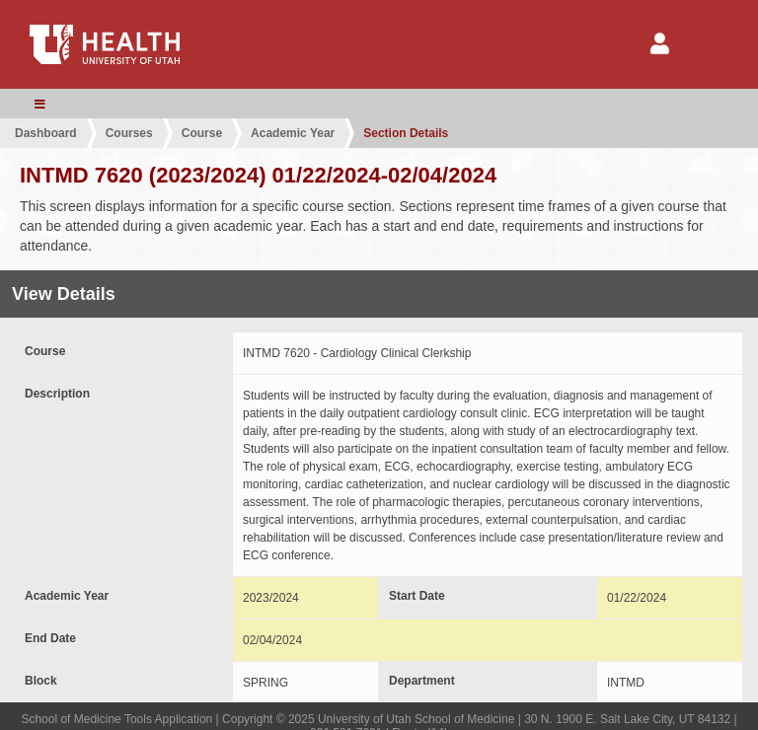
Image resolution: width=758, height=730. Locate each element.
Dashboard (46, 133)
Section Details (405, 133)
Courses (129, 133)
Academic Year (293, 133)
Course (202, 133)
